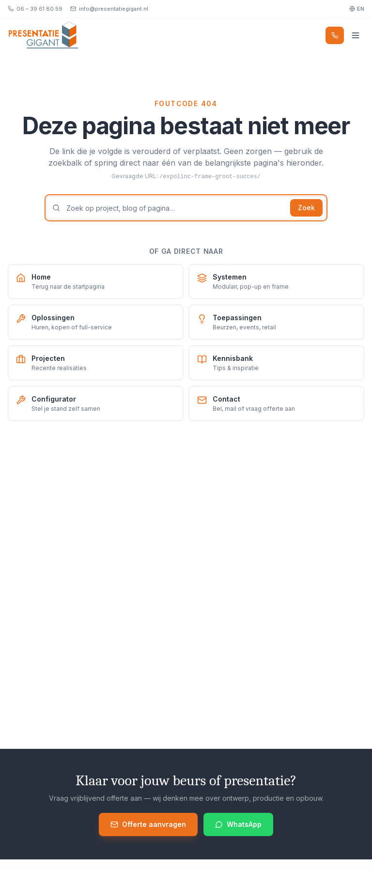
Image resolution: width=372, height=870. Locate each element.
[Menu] (355, 35)
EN (356, 8)
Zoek (306, 207)
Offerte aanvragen (148, 824)
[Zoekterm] (186, 207)
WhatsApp (238, 824)
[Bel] (335, 35)
